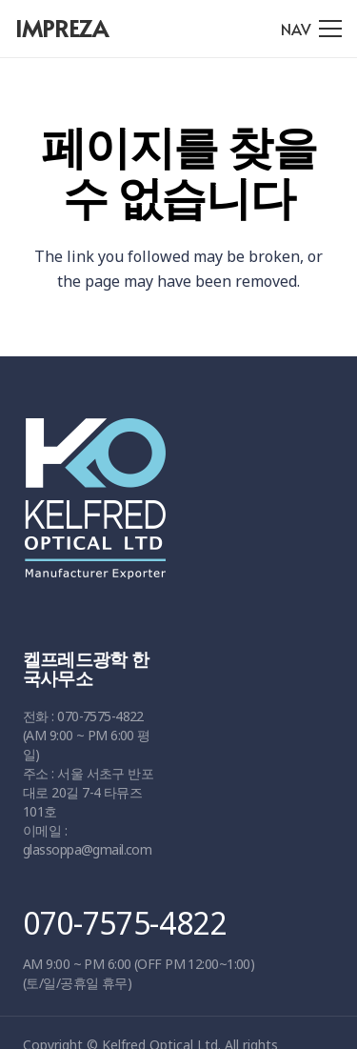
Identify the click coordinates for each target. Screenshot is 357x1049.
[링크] (172, 508)
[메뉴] (311, 28)
